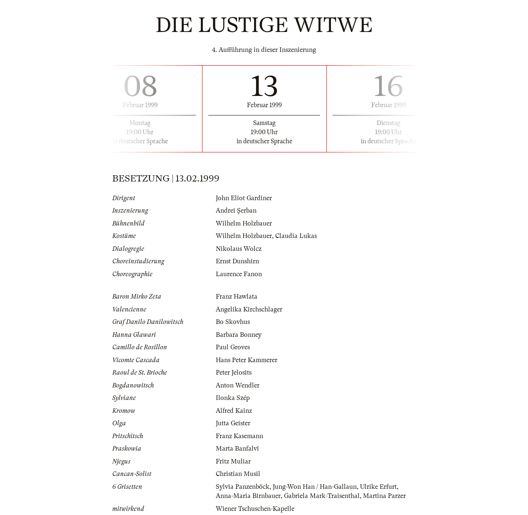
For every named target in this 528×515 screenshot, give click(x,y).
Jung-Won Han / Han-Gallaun (315, 486)
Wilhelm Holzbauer (244, 223)
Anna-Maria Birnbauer (248, 496)
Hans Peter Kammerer (246, 360)
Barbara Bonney (239, 334)
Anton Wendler (237, 385)
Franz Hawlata (236, 296)
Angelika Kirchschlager (249, 309)
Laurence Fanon (239, 274)
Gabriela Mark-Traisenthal (322, 496)
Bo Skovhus (233, 322)
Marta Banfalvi (237, 448)
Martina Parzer (384, 496)
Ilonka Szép (233, 398)
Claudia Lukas (296, 236)
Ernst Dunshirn (237, 261)
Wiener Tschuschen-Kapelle (255, 509)
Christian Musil (238, 474)
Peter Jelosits (234, 372)
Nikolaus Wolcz (239, 249)
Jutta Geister (233, 423)
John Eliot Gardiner (244, 198)
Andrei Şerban (236, 210)
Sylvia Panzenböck (242, 486)
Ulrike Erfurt (378, 486)
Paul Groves (233, 347)
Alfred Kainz (234, 410)
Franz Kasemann (239, 436)
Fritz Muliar (233, 461)
